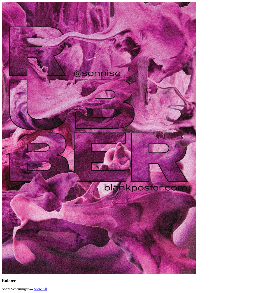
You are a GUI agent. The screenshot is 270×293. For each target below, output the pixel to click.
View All (40, 289)
